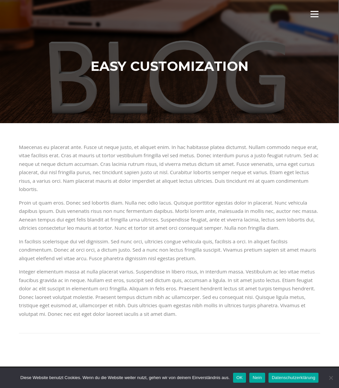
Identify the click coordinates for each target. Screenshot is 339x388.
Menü (314, 14)
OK (239, 377)
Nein (257, 377)
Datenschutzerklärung (293, 377)
